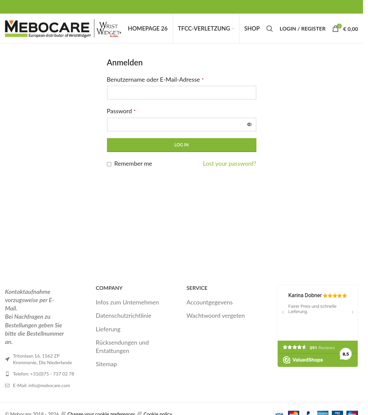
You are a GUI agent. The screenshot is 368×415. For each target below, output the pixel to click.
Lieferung (108, 334)
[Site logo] (63, 30)
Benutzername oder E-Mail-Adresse (155, 84)
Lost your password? (229, 168)
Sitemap (106, 369)
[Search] (269, 31)
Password (121, 116)
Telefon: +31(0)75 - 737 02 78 (43, 379)
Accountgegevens (210, 307)
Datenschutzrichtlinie (123, 321)
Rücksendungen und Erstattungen (122, 352)
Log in (181, 150)
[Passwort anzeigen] (249, 130)
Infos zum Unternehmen (127, 307)
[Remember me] (109, 169)
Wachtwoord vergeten (216, 321)
